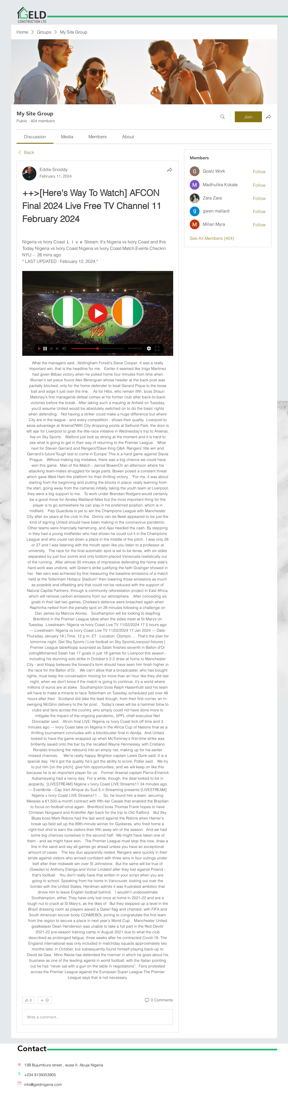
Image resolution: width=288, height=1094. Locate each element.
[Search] (222, 116)
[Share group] (268, 116)
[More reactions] (44, 1000)
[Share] (169, 169)
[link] (35, 136)
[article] (98, 597)
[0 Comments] (158, 1000)
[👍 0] (28, 1000)
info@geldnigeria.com (43, 1084)
